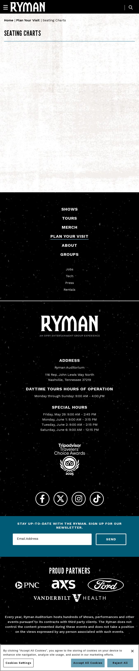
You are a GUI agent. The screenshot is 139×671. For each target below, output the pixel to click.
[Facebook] (40, 499)
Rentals (69, 290)
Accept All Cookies (87, 662)
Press (69, 283)
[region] (69, 657)
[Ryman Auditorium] (27, 7)
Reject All (120, 662)
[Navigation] (7, 7)
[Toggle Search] (131, 7)
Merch (69, 227)
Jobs (69, 269)
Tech (69, 276)
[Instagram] (79, 499)
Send (111, 541)
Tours (69, 218)
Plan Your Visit (28, 20)
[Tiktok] (99, 499)
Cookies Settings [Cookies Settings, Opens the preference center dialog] (18, 662)
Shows (69, 209)
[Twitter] (60, 499)
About (69, 245)
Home (8, 20)
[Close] (132, 651)
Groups (69, 254)
